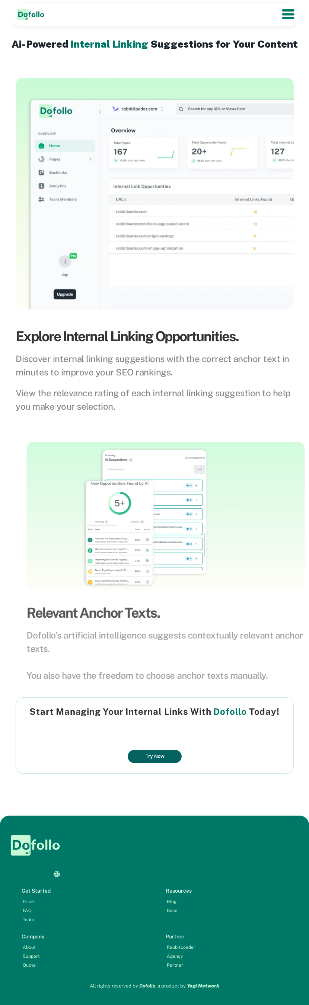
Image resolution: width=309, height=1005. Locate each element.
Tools (28, 919)
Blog (171, 901)
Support (31, 956)
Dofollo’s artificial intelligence (109, 635)
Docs (172, 910)
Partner (175, 965)
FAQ (27, 910)
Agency (175, 956)
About (29, 947)
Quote (29, 965)
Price (28, 901)
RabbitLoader (181, 947)
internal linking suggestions (108, 358)
